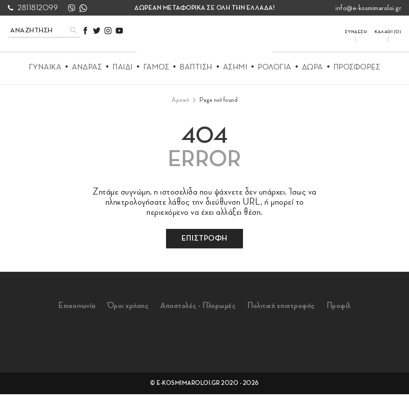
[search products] (35, 30)
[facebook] (85, 30)
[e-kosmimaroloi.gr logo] (204, 39)
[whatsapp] (83, 8)
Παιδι (123, 67)
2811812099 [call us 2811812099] (38, 8)
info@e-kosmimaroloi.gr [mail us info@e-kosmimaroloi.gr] (368, 8)
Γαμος (156, 67)
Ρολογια (274, 67)
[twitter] (96, 30)
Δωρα (312, 67)
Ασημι (235, 67)
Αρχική (180, 99)
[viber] (71, 8)
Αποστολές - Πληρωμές (198, 306)
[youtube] (119, 30)
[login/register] (356, 30)
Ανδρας (87, 67)
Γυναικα (45, 67)
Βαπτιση (196, 67)
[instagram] (108, 30)
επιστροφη (204, 238)
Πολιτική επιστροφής (285, 306)
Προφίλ (346, 306)
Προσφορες (357, 67)
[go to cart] (388, 30)
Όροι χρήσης (123, 306)
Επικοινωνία (69, 306)
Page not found (218, 99)
